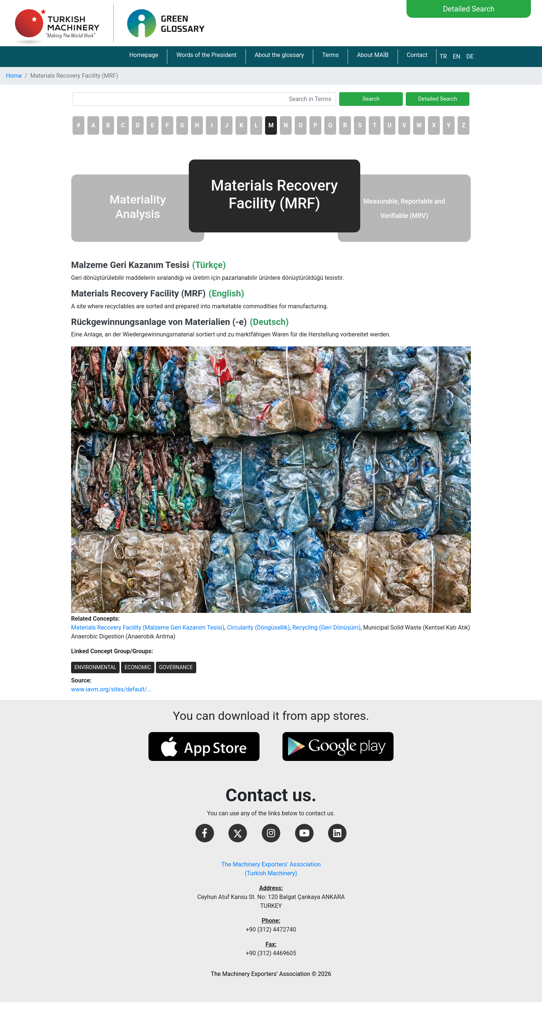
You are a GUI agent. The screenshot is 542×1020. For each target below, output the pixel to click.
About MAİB (372, 54)
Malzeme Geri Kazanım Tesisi (130, 265)
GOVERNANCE (176, 667)
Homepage (143, 54)
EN (457, 56)
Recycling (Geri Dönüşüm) (326, 627)
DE (470, 56)
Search (371, 98)
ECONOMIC (137, 667)
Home (14, 75)
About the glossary (279, 54)
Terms (330, 54)
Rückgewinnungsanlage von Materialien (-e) (159, 322)
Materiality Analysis (138, 206)
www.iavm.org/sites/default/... (111, 689)
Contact (417, 54)
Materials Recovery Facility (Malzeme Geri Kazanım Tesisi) (147, 627)
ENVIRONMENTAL (95, 667)
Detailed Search (468, 8)
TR (442, 56)
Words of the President (206, 54)
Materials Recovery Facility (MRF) (138, 293)
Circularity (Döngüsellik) (258, 627)
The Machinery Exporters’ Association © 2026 (271, 973)
